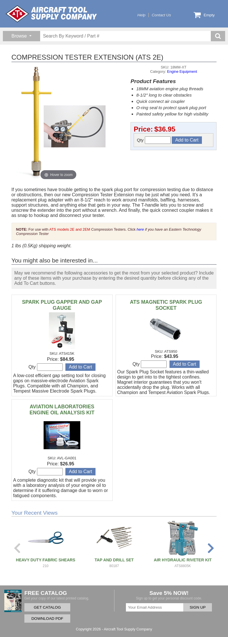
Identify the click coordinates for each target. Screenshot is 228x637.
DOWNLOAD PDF (47, 618)
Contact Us (161, 15)
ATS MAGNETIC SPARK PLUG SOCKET (166, 305)
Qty (154, 140)
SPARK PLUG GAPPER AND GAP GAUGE (62, 305)
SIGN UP (198, 607)
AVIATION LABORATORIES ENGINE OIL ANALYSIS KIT (62, 409)
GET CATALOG (47, 607)
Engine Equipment (182, 71)
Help (141, 15)
